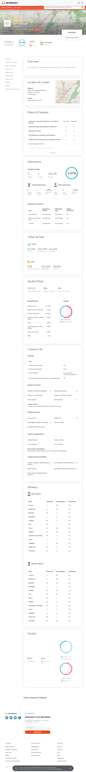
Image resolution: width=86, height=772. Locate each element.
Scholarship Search (36, 752)
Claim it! (37, 29)
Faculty (7, 86)
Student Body (9, 76)
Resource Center (35, 755)
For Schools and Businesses (12, 761)
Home (3, 7)
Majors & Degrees (10, 66)
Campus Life (9, 79)
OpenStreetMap (74, 10)
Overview (8, 59)
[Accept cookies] (69, 768)
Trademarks (60, 758)
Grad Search (34, 749)
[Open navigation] (82, 3)
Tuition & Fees (9, 72)
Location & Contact (11, 62)
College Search (35, 746)
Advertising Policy (62, 761)
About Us (59, 746)
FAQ (58, 752)
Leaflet (65, 10)
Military (7, 755)
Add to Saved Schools (72, 37)
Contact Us (60, 749)
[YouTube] (15, 717)
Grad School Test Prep (11, 749)
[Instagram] (19, 717)
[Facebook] (11, 717)
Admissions (8, 69)
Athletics (8, 82)
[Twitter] (6, 717)
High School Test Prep (11, 758)
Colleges (9, 7)
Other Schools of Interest (12, 89)
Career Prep (8, 752)
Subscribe (37, 732)
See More (53, 153)
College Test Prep (9, 746)
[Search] (79, 3)
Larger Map (5, 32)
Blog (58, 755)
